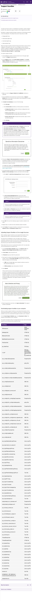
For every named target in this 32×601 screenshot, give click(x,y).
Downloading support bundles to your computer (9, 20)
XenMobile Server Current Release (10, 4)
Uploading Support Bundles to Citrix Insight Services (10, 18)
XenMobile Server (21, 4)
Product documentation (11, 2)
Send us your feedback (6, 589)
